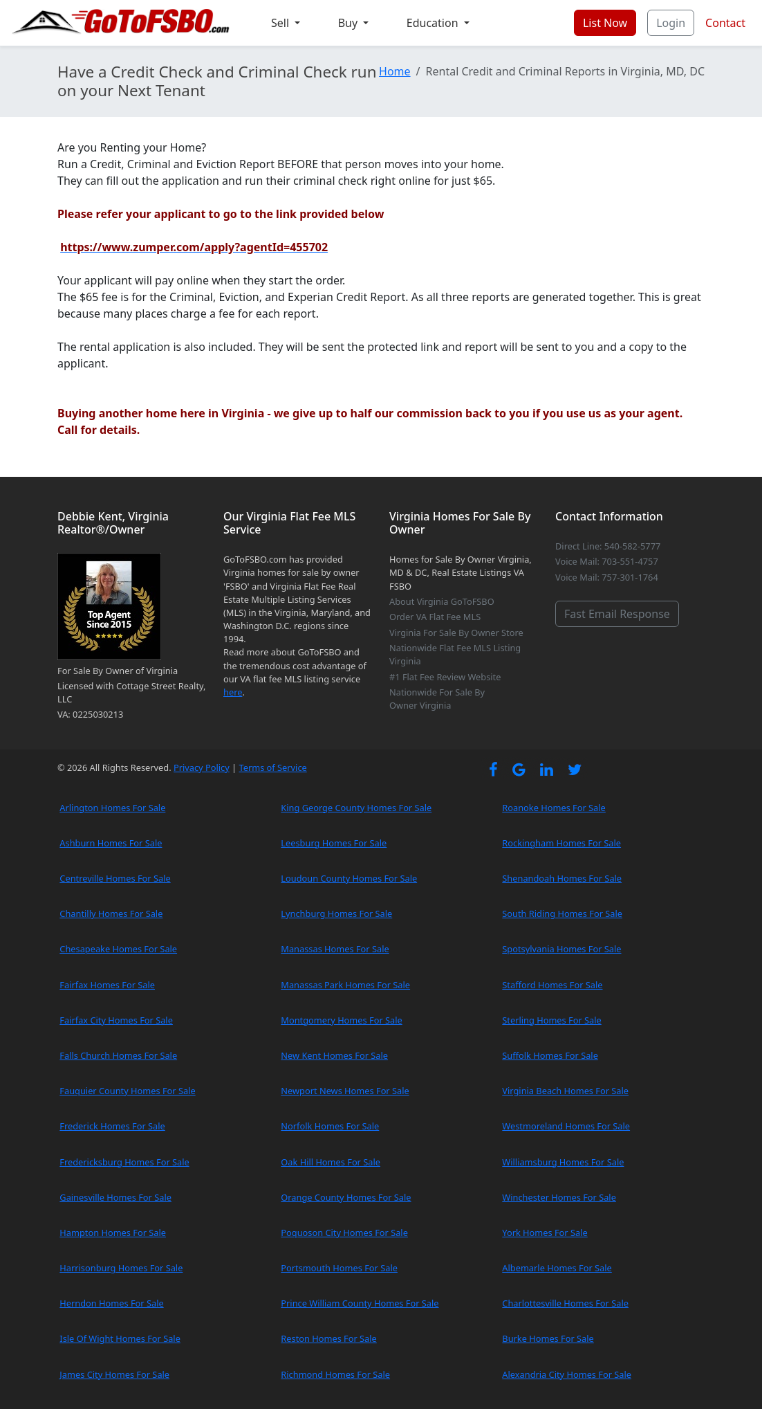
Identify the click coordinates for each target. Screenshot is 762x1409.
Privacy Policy (202, 767)
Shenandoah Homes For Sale (562, 878)
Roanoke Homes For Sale (554, 807)
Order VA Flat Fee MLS (435, 616)
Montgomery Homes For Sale (341, 1020)
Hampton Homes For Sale (112, 1232)
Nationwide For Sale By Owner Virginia (437, 698)
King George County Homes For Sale (356, 807)
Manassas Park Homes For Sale (345, 985)
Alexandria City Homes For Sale (566, 1374)
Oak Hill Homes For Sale (330, 1162)
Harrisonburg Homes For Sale (121, 1268)
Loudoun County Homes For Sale (349, 878)
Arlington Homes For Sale (112, 807)
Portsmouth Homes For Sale (339, 1268)
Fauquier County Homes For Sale (127, 1090)
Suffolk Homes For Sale (550, 1055)
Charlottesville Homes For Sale (565, 1303)
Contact (725, 22)
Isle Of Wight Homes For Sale (119, 1338)
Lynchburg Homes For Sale (336, 913)
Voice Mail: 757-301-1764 (606, 577)
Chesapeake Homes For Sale (118, 949)
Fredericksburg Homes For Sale (124, 1162)
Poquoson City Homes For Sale (344, 1232)
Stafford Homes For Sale (552, 985)
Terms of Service (272, 767)
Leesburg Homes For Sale (334, 843)
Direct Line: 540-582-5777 (607, 546)
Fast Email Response (617, 613)
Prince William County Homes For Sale (359, 1303)
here (232, 692)
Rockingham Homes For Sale (561, 843)
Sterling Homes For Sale (551, 1020)
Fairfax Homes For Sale (107, 985)
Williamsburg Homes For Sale (563, 1162)
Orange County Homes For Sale (346, 1197)
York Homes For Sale (544, 1232)
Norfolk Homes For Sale (330, 1126)
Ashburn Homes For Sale (110, 843)
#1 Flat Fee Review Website (445, 677)
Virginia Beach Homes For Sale (565, 1090)
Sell (281, 22)
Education (434, 22)
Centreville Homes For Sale (114, 878)
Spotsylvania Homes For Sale (561, 949)
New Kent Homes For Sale (334, 1055)
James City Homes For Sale (114, 1374)
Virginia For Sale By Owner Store (456, 632)
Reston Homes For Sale (329, 1338)
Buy (349, 22)
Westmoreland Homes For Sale (566, 1126)
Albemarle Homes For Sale (556, 1268)
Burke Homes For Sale (547, 1338)
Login (670, 22)
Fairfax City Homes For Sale (116, 1020)
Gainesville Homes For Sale (115, 1197)
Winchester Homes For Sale (559, 1197)
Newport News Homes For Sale (345, 1090)
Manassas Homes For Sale (335, 949)
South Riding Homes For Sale (562, 913)
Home (395, 71)
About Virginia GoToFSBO (441, 601)
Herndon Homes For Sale (111, 1303)
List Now (605, 22)
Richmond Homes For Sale (335, 1374)
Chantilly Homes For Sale (110, 913)
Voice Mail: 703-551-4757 (606, 561)
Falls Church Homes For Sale (118, 1055)
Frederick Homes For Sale (112, 1126)
